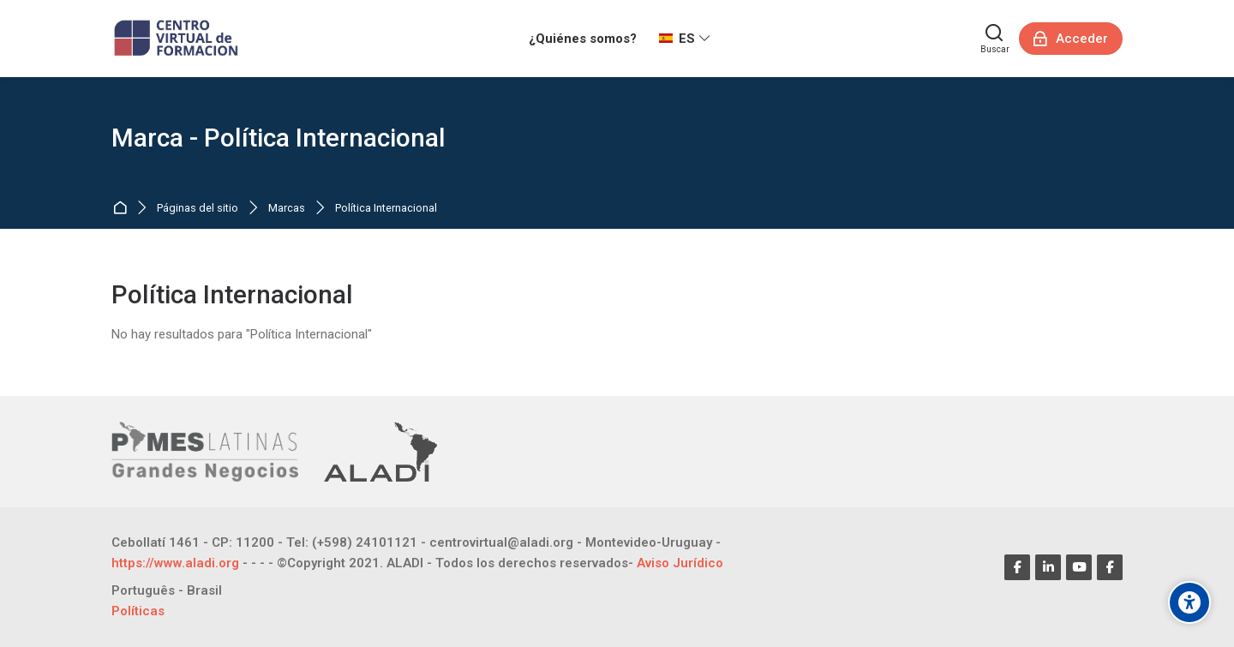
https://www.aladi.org (175, 563)
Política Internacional (386, 208)
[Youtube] (1079, 567)
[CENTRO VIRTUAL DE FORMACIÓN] (177, 38)
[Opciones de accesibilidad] (1189, 602)
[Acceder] (1071, 38)
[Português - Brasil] (166, 591)
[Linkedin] (1048, 567)
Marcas (286, 208)
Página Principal (123, 209)
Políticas (138, 611)
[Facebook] (1017, 567)
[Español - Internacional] (685, 38)
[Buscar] (994, 38)
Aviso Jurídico (680, 563)
